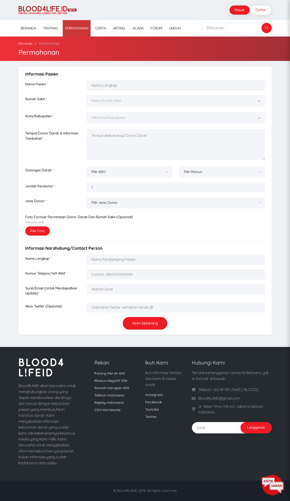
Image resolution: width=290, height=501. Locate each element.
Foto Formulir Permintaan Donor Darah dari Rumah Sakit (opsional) (79, 219)
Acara (138, 28)
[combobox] (176, 101)
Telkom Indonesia (109, 395)
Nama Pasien (36, 84)
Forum (156, 28)
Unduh (175, 28)
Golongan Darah (39, 170)
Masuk (240, 10)
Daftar (261, 10)
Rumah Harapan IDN (111, 388)
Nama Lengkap (38, 258)
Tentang (50, 28)
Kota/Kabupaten (39, 116)
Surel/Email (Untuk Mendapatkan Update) (51, 291)
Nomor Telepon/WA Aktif (46, 273)
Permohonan (76, 28)
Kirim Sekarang (145, 323)
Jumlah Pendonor (40, 186)
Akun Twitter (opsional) (43, 306)
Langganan (256, 427)
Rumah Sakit (36, 99)
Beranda (28, 28)
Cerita (100, 28)
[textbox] (176, 100)
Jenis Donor (36, 201)
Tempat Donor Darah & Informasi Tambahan (51, 136)
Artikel (119, 28)
